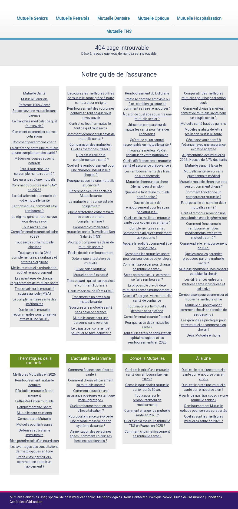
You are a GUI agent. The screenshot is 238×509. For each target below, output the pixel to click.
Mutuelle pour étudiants (34, 413)
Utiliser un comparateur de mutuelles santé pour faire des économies (147, 129)
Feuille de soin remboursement (90, 253)
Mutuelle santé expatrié (90, 275)
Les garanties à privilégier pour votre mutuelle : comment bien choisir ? (203, 324)
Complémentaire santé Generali (147, 317)
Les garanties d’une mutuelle (34, 179)
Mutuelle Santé (34, 93)
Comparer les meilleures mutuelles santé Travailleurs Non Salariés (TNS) (91, 231)
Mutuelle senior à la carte (203, 165)
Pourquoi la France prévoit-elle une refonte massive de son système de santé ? (91, 421)
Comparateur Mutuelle (34, 419)
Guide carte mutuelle (91, 269)
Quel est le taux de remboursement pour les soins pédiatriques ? (147, 207)
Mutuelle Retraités (72, 18)
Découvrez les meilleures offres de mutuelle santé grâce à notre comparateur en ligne (90, 97)
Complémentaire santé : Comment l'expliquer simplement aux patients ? (147, 232)
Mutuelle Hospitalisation (199, 18)
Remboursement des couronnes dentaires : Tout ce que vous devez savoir (91, 113)
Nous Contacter (136, 497)
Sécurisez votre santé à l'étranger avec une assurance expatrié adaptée (204, 144)
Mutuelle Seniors (32, 18)
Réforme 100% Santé (34, 105)
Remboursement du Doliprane (147, 93)
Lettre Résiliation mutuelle (34, 401)
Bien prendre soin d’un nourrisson (34, 441)
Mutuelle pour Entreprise (35, 424)
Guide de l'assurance (189, 497)
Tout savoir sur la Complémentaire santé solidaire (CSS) (34, 231)
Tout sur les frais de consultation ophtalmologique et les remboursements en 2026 (147, 337)
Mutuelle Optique (153, 18)
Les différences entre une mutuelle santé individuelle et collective (203, 284)
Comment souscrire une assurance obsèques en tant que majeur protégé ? (91, 395)
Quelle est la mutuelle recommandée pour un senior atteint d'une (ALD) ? (34, 314)
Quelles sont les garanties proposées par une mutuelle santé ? (203, 258)
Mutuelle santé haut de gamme (204, 123)
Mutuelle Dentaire (113, 18)
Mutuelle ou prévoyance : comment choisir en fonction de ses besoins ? (203, 309)
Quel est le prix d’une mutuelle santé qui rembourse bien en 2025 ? (147, 374)
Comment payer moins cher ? (34, 142)
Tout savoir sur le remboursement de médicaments (147, 400)
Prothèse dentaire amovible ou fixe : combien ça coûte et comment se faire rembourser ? (147, 103)
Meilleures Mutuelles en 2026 (34, 374)
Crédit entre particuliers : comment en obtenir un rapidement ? (34, 461)
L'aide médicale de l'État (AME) (90, 291)
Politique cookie (161, 497)
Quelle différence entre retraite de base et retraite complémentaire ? (91, 216)
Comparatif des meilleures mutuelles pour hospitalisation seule (204, 97)
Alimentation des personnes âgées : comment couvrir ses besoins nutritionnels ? (91, 436)
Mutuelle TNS (119, 31)
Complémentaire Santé (34, 407)
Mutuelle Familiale (34, 99)
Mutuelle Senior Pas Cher (28, 497)
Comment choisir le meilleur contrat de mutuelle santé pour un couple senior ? (203, 113)
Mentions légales (110, 497)
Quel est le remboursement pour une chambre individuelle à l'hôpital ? (91, 170)
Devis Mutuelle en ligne (203, 335)
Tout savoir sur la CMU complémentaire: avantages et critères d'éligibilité (34, 257)
